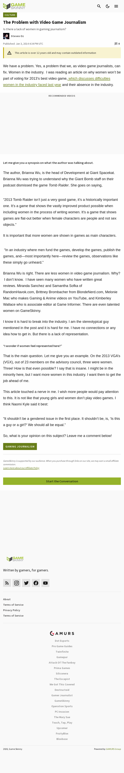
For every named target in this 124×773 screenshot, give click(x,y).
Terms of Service (13, 604)
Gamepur (62, 657)
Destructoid (62, 690)
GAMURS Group (113, 748)
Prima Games (62, 668)
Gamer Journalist (62, 695)
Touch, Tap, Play (62, 722)
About (7, 599)
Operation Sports (62, 706)
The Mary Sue (62, 717)
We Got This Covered (62, 684)
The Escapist (62, 679)
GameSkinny (62, 700)
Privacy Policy (11, 610)
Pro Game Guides (62, 646)
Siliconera (62, 673)
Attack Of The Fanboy (62, 662)
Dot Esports (62, 640)
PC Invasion (62, 711)
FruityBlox (62, 733)
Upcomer (62, 728)
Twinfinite (62, 651)
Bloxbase (62, 739)
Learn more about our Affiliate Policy (21, 467)
